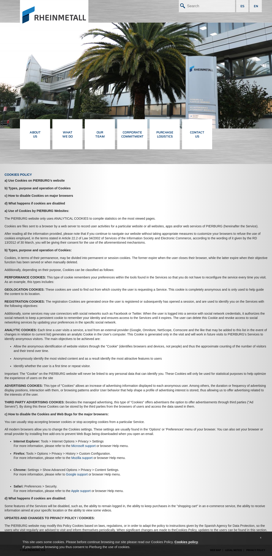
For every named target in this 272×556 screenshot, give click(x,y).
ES (242, 6)
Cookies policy (186, 542)
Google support (77, 474)
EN (256, 6)
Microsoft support (83, 446)
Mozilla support (81, 458)
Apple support (81, 491)
